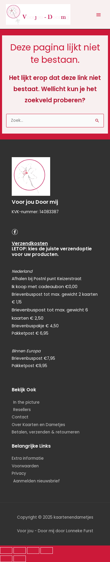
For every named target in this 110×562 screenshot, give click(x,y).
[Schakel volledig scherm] (19, 550)
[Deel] (33, 550)
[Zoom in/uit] (6, 550)
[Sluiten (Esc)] (46, 550)
